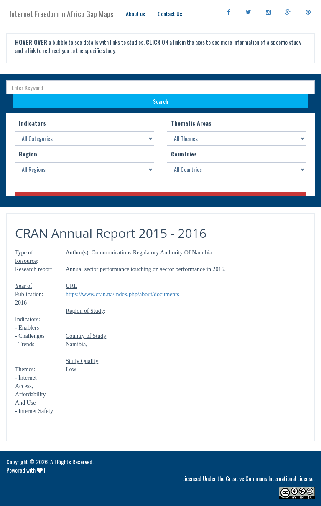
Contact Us (170, 13)
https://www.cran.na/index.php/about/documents (122, 294)
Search (160, 101)
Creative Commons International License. (270, 478)
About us (135, 13)
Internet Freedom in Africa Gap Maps (61, 13)
